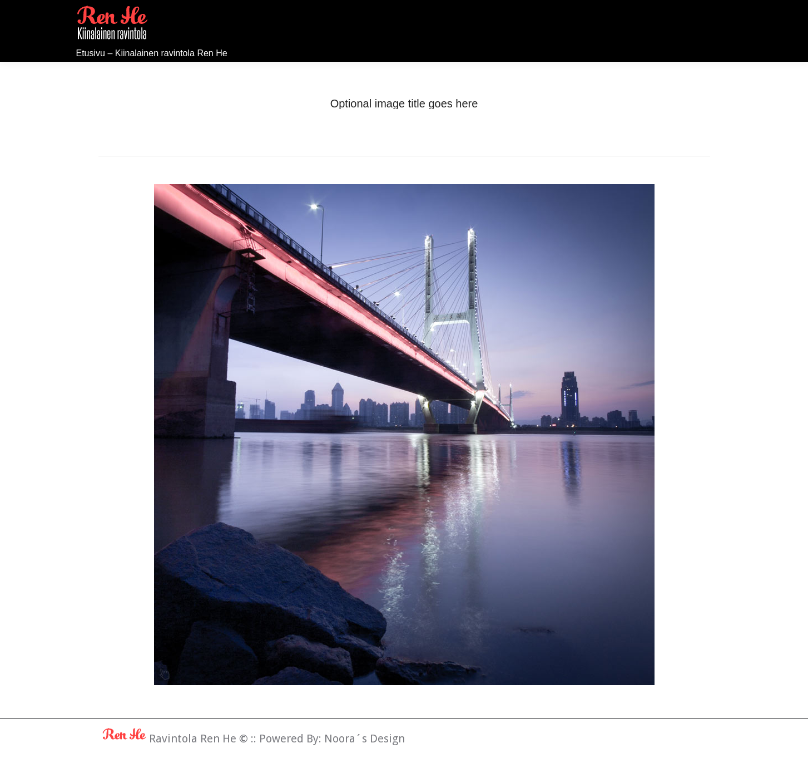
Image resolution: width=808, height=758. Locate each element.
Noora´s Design (364, 738)
